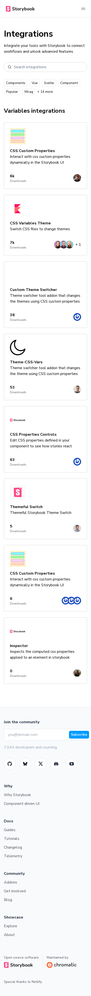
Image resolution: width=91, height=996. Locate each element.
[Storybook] (56, 764)
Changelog (13, 847)
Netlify (37, 981)
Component (69, 83)
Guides (9, 830)
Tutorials (11, 838)
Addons (10, 882)
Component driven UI (21, 803)
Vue (35, 83)
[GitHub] (9, 764)
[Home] (19, 9)
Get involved (15, 891)
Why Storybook (17, 795)
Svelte (49, 83)
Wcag (28, 91)
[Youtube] (71, 764)
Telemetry (13, 856)
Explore (10, 926)
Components (15, 83)
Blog (8, 899)
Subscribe (79, 734)
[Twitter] (40, 764)
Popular (12, 91)
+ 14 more (45, 91)
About (9, 934)
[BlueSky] (25, 764)
